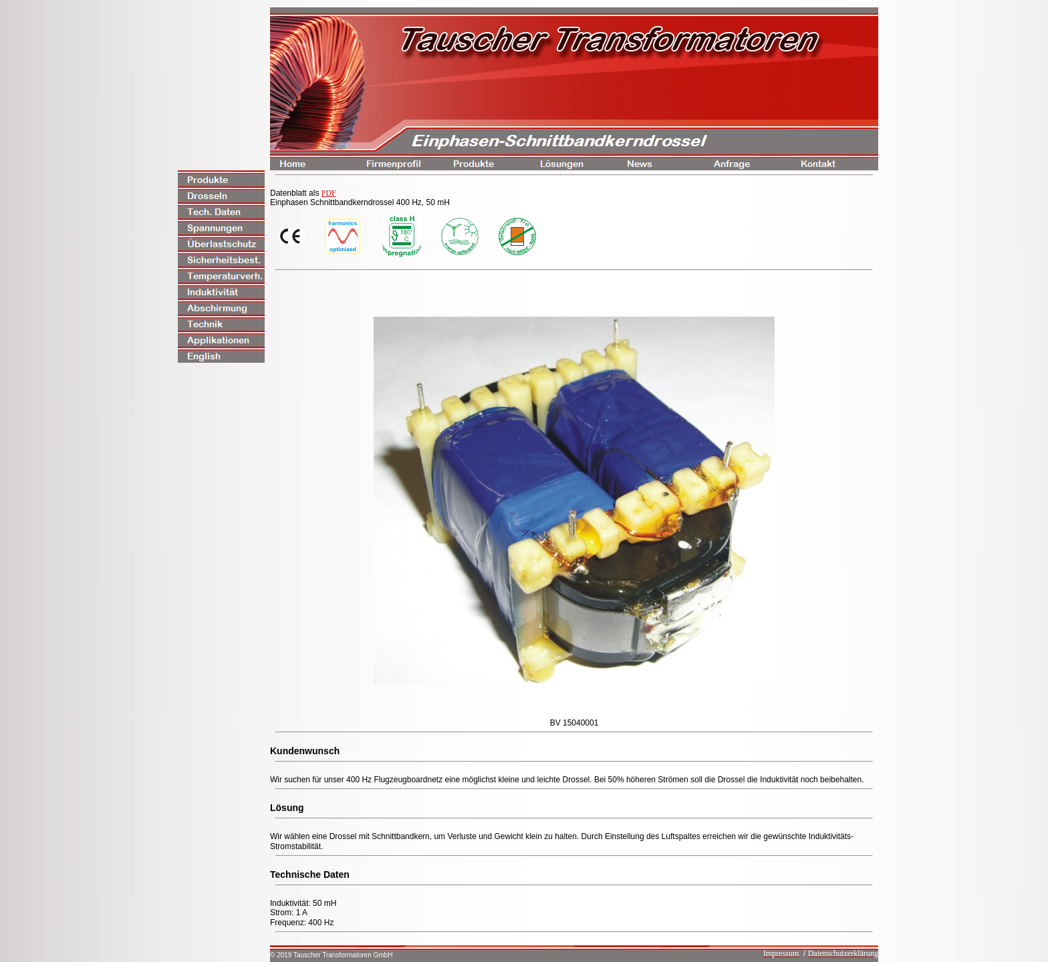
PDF (328, 193)
